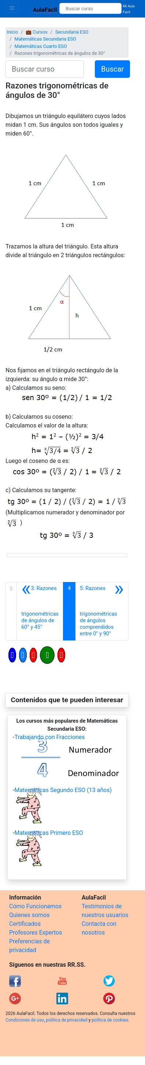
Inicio (12, 32)
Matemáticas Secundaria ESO (45, 39)
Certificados (25, 923)
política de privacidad (66, 1020)
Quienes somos (29, 915)
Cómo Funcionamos (35, 906)
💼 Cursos (36, 32)
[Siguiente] (102, 611)
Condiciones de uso (24, 1020)
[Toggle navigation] (12, 8)
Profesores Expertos (35, 932)
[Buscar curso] (90, 8)
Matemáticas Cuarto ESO (40, 46)
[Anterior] (39, 611)
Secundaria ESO (72, 32)
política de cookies (110, 1020)
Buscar (112, 69)
